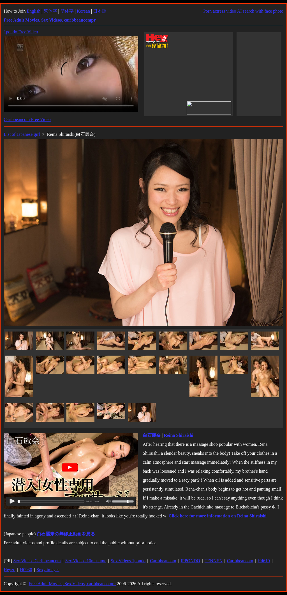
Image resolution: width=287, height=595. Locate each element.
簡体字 (67, 11)
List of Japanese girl (22, 134)
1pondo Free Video (21, 31)
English (33, 11)
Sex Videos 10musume (85, 560)
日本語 (100, 11)
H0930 (26, 569)
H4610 (264, 560)
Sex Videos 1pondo (128, 560)
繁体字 (50, 11)
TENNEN (214, 560)
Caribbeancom (163, 560)
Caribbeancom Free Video (27, 119)
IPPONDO (190, 560)
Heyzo (9, 569)
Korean (83, 11)
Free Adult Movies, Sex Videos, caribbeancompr (72, 583)
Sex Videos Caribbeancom (37, 560)
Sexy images (48, 569)
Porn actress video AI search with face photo (243, 11)
